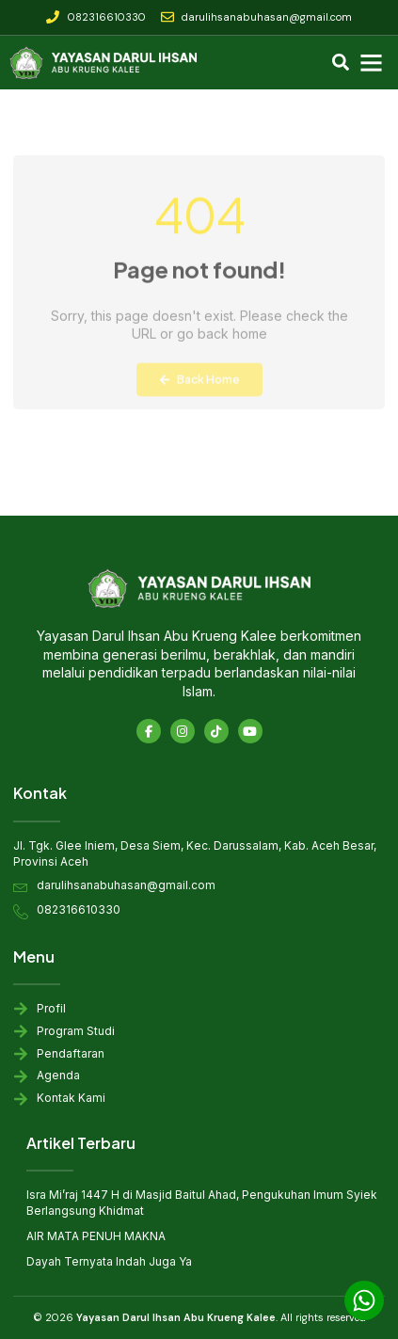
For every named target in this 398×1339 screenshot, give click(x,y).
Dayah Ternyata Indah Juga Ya (109, 1261)
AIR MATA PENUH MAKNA (96, 1236)
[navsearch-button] (340, 64)
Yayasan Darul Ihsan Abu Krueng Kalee (176, 1317)
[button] (372, 63)
